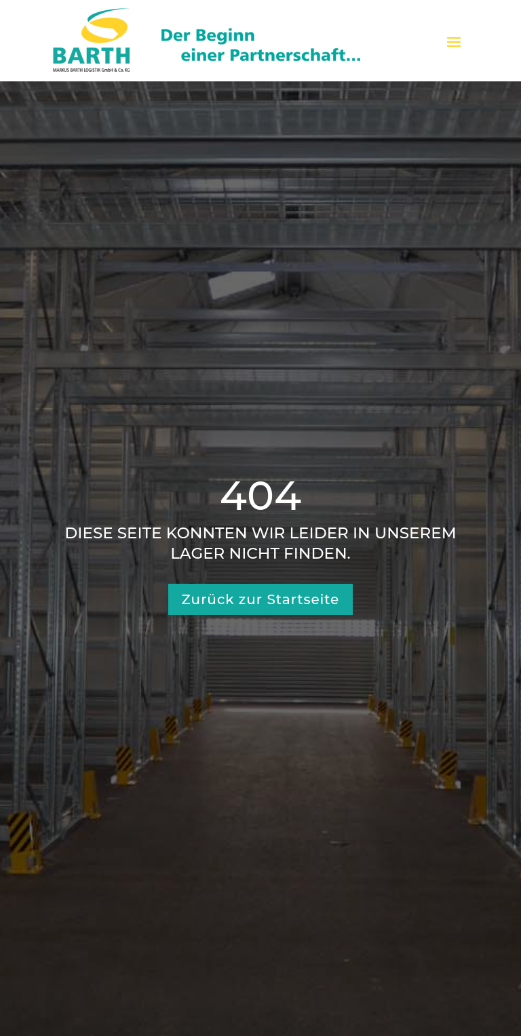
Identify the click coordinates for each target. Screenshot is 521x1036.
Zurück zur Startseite (261, 599)
